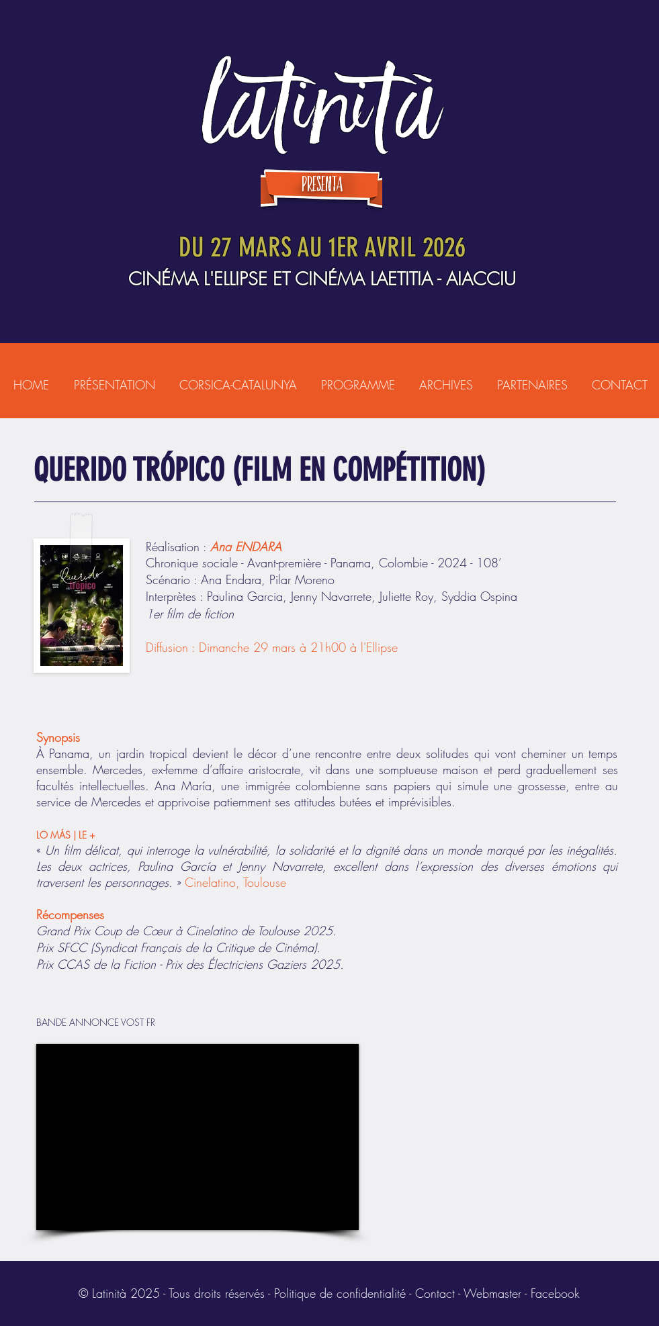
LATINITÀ (322, 104)
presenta (322, 185)
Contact (435, 1293)
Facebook (555, 1293)
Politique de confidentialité (340, 1293)
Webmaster (492, 1293)
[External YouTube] (197, 1137)
